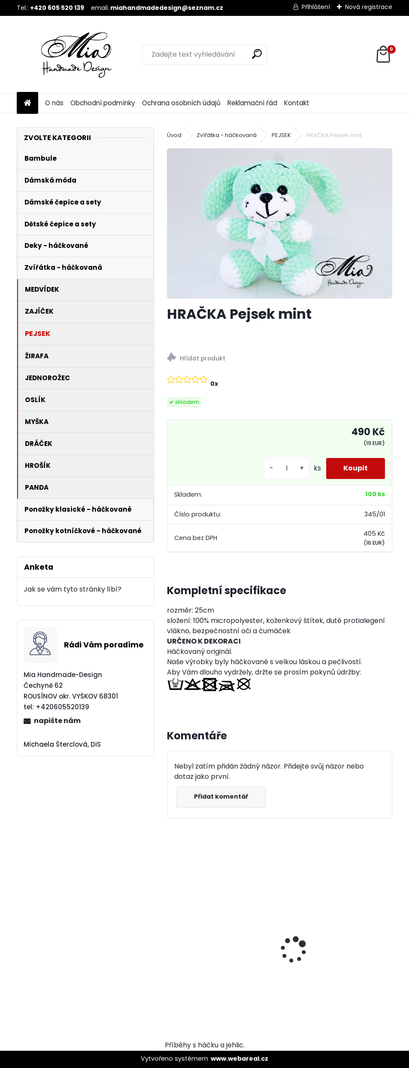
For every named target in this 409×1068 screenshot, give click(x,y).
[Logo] (76, 54)
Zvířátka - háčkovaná (227, 135)
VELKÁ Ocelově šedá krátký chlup (334, 937)
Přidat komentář (221, 796)
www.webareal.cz (239, 1058)
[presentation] (171, 934)
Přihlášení (316, 7)
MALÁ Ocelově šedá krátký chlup (217, 937)
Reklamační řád (252, 102)
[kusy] (287, 468)
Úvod (174, 135)
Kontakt (296, 102)
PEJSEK (281, 135)
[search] (257, 54)
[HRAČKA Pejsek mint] (279, 223)
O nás (54, 102)
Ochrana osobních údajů (181, 102)
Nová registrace (368, 7)
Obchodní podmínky (102, 102)
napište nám (57, 721)
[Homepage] (27, 103)
